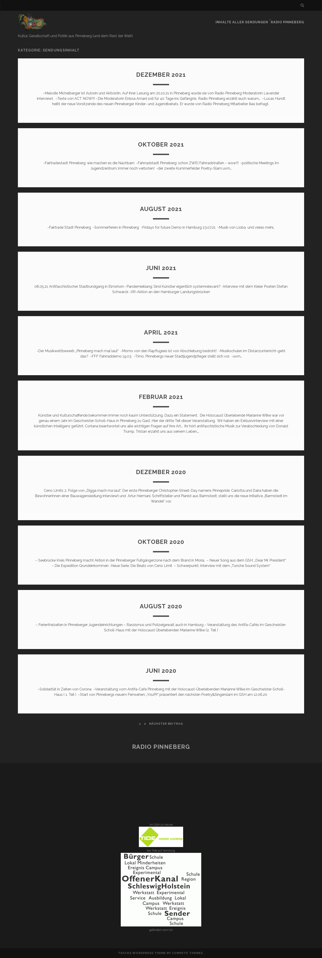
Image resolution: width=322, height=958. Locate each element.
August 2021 (161, 209)
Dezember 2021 (161, 74)
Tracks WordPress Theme (142, 953)
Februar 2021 (161, 396)
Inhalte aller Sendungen (245, 19)
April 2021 (161, 332)
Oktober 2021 (161, 144)
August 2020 (161, 606)
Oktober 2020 (161, 541)
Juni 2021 (161, 268)
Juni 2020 (161, 670)
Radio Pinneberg (288, 19)
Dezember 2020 (161, 472)
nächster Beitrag (166, 723)
